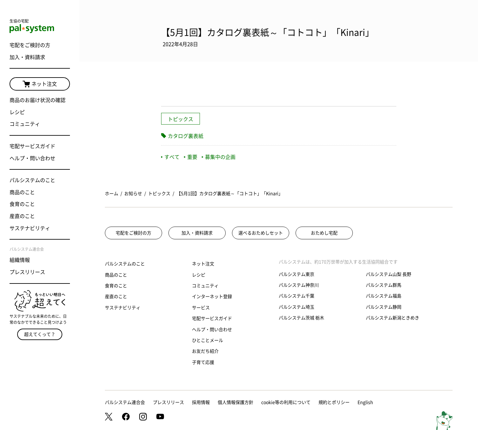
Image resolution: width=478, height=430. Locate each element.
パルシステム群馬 (383, 285)
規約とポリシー (334, 402)
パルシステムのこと (32, 180)
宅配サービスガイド (32, 146)
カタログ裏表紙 (185, 136)
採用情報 (201, 402)
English (365, 402)
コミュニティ (25, 123)
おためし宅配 (324, 233)
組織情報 (20, 260)
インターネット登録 (212, 296)
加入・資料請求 (27, 57)
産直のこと (22, 216)
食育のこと (22, 204)
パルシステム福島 (383, 296)
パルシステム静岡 (383, 307)
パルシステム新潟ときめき (392, 318)
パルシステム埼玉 (296, 307)
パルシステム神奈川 (299, 285)
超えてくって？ (39, 334)
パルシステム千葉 (296, 296)
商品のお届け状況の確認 (37, 100)
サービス (201, 307)
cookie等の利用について (286, 402)
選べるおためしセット (260, 233)
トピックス (180, 119)
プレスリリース (27, 272)
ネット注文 (40, 84)
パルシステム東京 (296, 274)
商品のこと (22, 192)
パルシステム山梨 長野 (388, 274)
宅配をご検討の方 (30, 45)
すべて (170, 157)
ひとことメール (207, 340)
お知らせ (133, 193)
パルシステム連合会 (125, 402)
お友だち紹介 (205, 351)
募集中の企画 (219, 157)
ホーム (111, 193)
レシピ (17, 112)
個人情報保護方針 (235, 402)
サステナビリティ (30, 228)
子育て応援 (203, 362)
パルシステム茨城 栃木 (301, 318)
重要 (190, 157)
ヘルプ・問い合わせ (32, 158)
